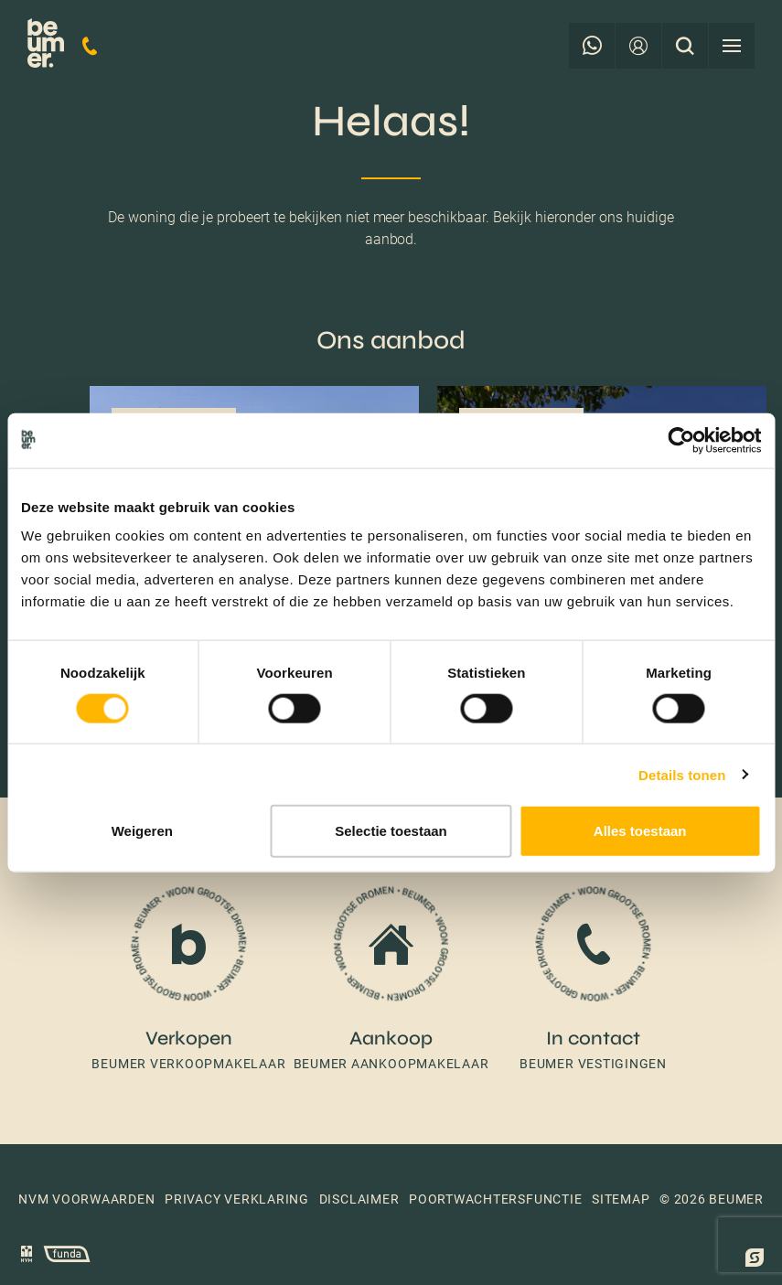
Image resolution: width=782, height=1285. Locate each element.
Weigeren (142, 831)
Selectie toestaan (391, 831)
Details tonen (681, 774)
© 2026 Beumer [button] (711, 1199)
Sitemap (620, 1199)
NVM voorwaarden (86, 1199)
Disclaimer (359, 1199)
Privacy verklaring (237, 1199)
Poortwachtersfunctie (495, 1199)
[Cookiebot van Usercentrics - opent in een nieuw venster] (681, 440)
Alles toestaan (640, 831)
